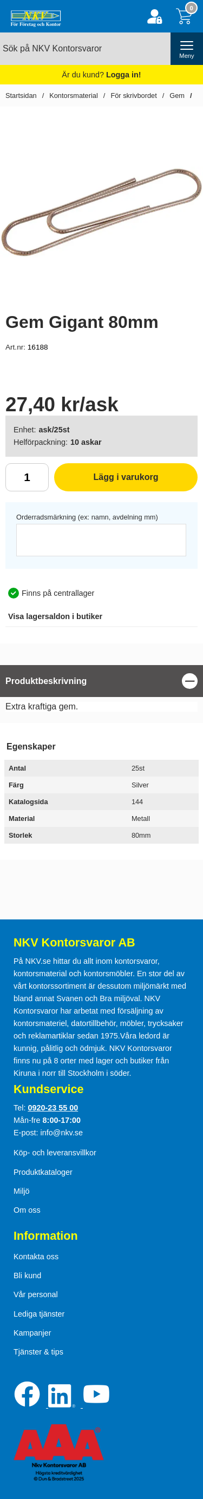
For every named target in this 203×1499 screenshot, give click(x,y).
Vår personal (36, 1294)
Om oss (27, 1210)
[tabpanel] (101, 691)
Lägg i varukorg (106, 481)
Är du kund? (101, 74)
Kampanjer (32, 1333)
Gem (177, 95)
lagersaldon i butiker (55, 616)
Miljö (22, 1191)
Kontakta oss (36, 1256)
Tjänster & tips (38, 1351)
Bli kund (27, 1275)
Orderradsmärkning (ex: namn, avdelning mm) (87, 517)
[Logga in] (154, 16)
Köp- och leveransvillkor (55, 1152)
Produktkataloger (43, 1172)
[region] (101, 681)
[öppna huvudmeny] (187, 48)
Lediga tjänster (39, 1314)
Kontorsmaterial (73, 95)
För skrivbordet (133, 95)
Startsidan (21, 95)
